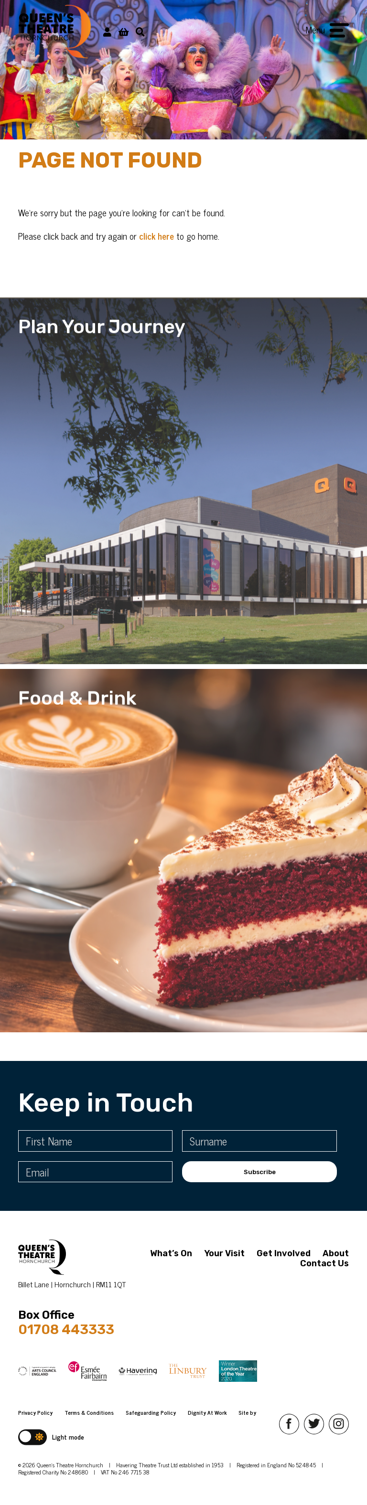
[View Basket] (124, 31)
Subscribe (260, 1172)
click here (156, 235)
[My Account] (107, 31)
